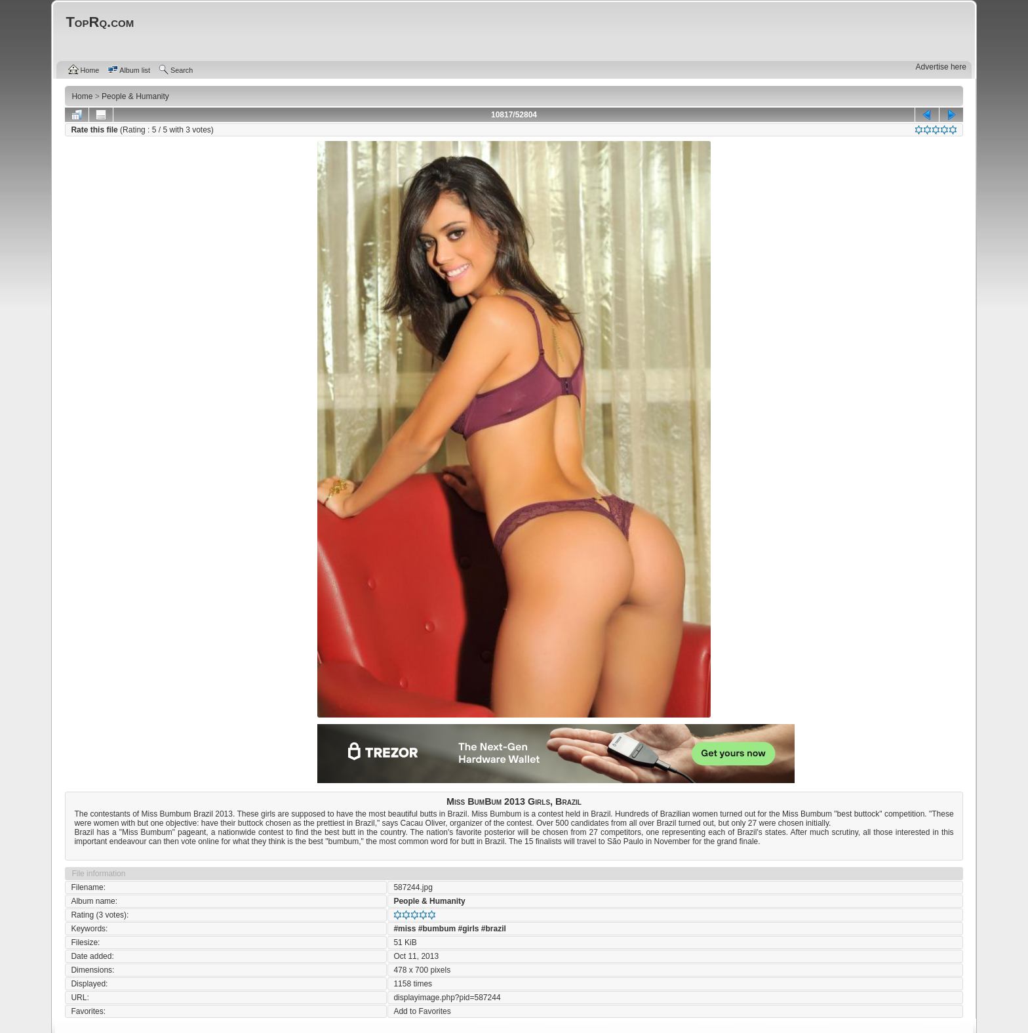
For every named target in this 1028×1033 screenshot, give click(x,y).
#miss (404, 928)
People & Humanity (429, 901)
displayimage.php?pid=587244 (446, 997)
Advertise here (941, 66)
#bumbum (437, 928)
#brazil (493, 928)
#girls (468, 928)
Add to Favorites (421, 1011)
